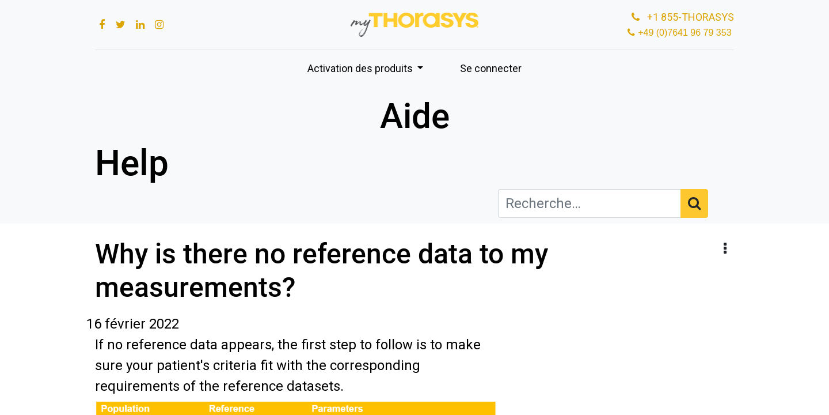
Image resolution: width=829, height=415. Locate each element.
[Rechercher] (694, 203)
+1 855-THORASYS (681, 17)
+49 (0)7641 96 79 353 (686, 32)
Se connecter (491, 68)
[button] (725, 249)
